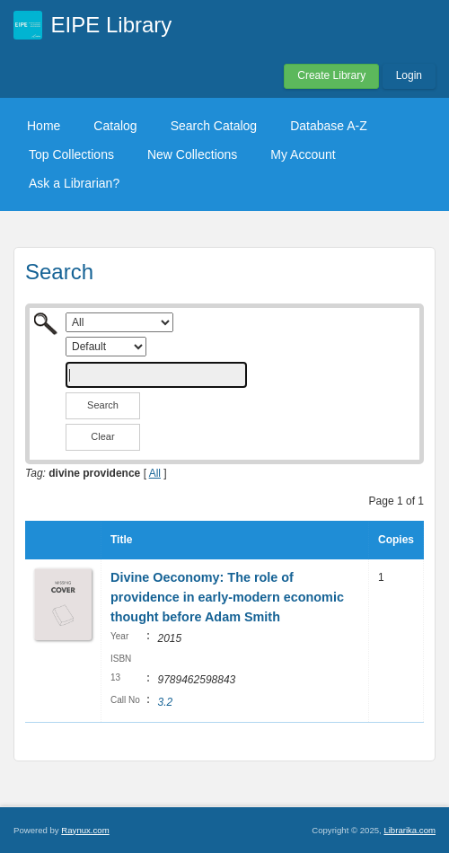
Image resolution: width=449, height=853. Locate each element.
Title (121, 539)
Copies (396, 539)
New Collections (192, 154)
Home (43, 126)
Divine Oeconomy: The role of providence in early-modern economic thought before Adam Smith (227, 596)
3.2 (164, 702)
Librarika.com (409, 830)
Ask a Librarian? (74, 183)
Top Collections (71, 154)
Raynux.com (85, 830)
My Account (302, 154)
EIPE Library (111, 25)
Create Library (331, 75)
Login (409, 75)
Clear (102, 436)
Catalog (114, 126)
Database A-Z (328, 126)
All (155, 473)
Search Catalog (214, 126)
